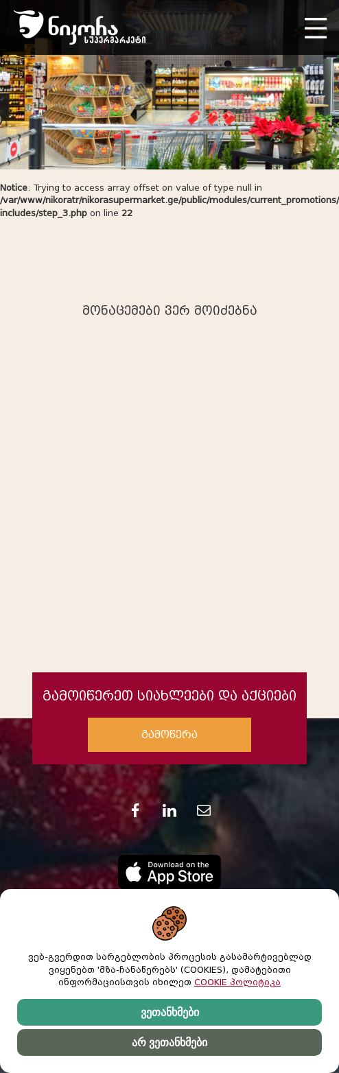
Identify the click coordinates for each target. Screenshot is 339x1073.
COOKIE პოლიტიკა (237, 982)
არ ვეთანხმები (169, 1042)
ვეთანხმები (170, 1012)
